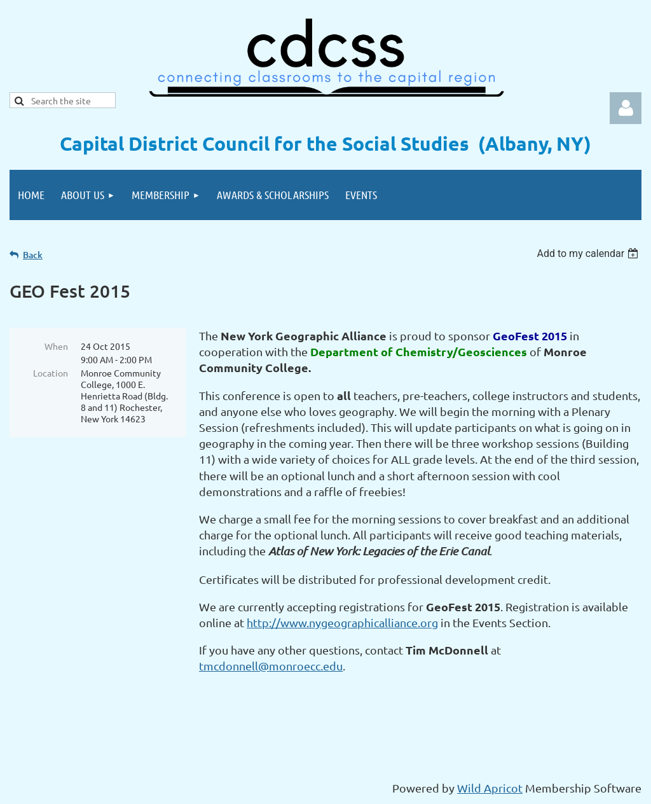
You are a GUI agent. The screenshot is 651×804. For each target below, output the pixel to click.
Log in (625, 108)
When (56, 346)
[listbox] (589, 253)
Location (50, 372)
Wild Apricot (490, 787)
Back (33, 255)
